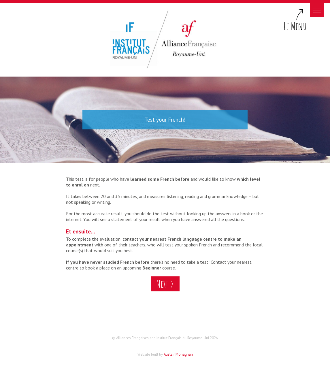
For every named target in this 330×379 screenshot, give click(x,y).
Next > (165, 284)
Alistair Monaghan (178, 354)
